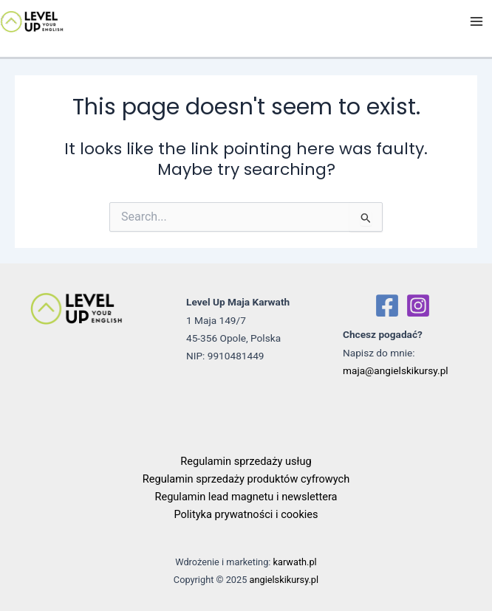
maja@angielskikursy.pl (395, 370)
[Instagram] (418, 305)
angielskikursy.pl (284, 579)
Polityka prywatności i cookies (246, 514)
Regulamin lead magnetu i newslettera (245, 496)
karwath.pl (295, 561)
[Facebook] (387, 305)
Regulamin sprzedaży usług (246, 461)
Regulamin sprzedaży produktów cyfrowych (246, 479)
